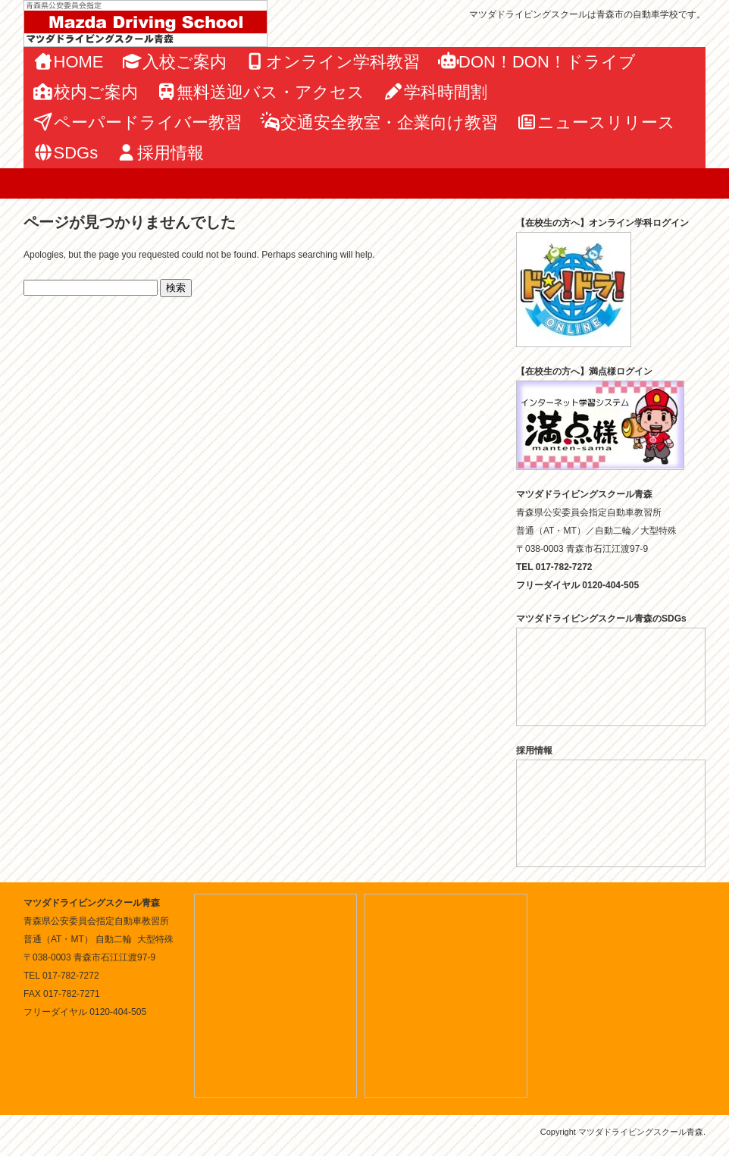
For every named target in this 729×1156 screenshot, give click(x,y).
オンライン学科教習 (332, 61)
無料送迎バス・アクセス (260, 92)
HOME (68, 61)
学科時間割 (435, 92)
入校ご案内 (174, 61)
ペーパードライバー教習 (137, 122)
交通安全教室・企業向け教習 (379, 122)
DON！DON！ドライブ (537, 61)
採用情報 (160, 152)
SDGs (65, 152)
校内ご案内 (85, 92)
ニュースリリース (595, 122)
